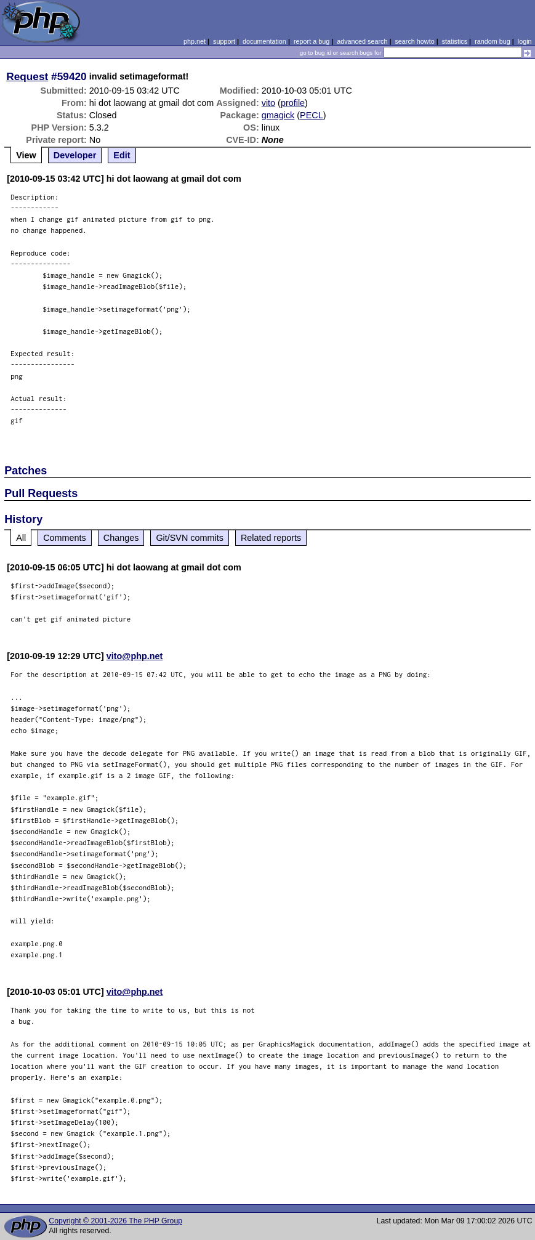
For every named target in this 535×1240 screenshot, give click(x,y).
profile (293, 103)
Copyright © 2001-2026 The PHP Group (115, 1221)
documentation (264, 41)
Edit (121, 155)
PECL (311, 115)
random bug (492, 41)
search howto (414, 41)
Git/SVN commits (189, 538)
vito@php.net (135, 656)
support (224, 41)
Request (27, 76)
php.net (194, 41)
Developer (75, 155)
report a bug (311, 41)
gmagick (278, 115)
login (525, 41)
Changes (121, 538)
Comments (64, 538)
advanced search (362, 41)
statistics (454, 41)
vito (268, 103)
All (21, 538)
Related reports (271, 538)
